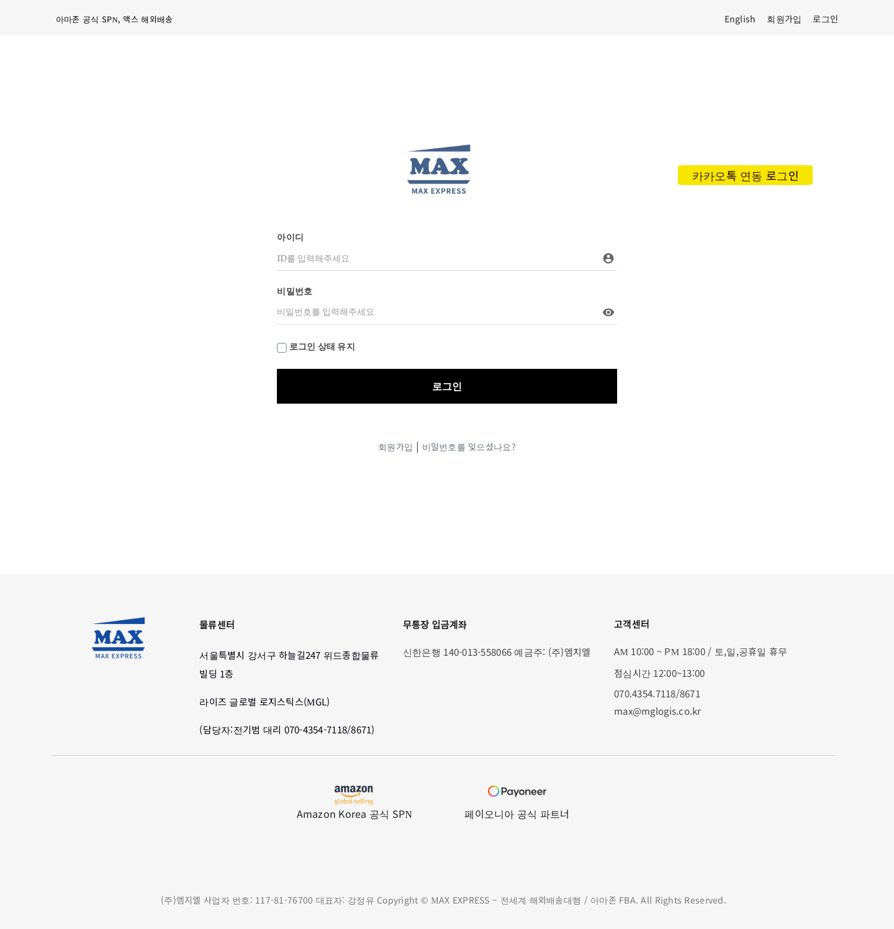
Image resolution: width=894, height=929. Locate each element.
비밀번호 (294, 291)
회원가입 (395, 446)
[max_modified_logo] (438, 148)
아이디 (290, 237)
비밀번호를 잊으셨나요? (469, 446)
